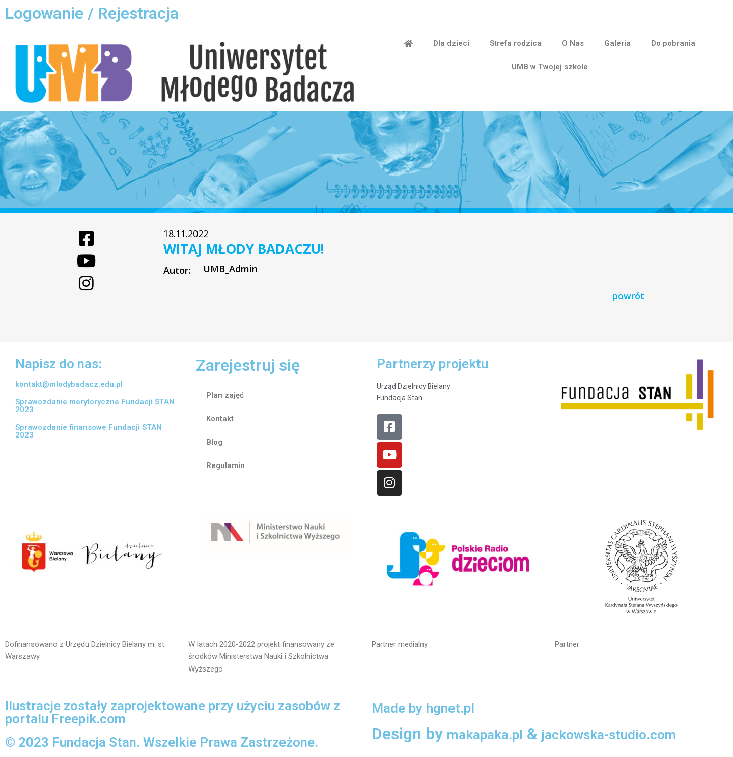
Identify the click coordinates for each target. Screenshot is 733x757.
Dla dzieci (451, 43)
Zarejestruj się (248, 366)
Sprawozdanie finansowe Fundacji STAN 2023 (88, 432)
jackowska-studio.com (641, 736)
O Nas (573, 43)
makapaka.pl (493, 736)
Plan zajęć (225, 396)
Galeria (617, 43)
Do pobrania (673, 43)
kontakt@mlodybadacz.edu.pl (69, 385)
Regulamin (225, 466)
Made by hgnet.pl (434, 710)
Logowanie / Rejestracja (92, 13)
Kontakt (220, 419)
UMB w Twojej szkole (550, 66)
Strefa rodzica (516, 43)
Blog (214, 443)
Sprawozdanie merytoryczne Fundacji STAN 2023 (95, 406)
